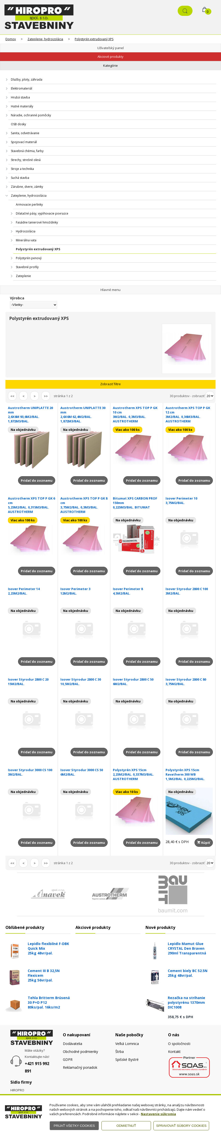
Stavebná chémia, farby (27, 151)
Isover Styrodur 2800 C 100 (189, 591)
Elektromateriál (21, 88)
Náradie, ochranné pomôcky (31, 115)
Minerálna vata (26, 240)
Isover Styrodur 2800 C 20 (31, 681)
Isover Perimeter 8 (136, 591)
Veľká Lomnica (127, 1043)
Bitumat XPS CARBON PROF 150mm (136, 502)
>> (46, 396)
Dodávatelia (72, 1043)
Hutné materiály (22, 106)
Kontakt (174, 1051)
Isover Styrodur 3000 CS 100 (31, 772)
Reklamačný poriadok (80, 1067)
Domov (10, 39)
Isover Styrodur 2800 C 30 (84, 681)
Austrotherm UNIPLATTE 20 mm (31, 414)
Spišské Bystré (127, 1059)
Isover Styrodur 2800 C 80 (189, 681)
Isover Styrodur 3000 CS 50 (84, 772)
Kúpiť (203, 842)
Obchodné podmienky (80, 1051)
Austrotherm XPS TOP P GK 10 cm (136, 414)
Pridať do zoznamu (36, 480)
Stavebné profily (27, 267)
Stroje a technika (22, 169)
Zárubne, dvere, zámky (27, 187)
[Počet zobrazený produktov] (209, 396)
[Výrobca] (33, 305)
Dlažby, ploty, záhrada (26, 79)
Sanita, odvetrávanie (25, 133)
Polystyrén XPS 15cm (136, 774)
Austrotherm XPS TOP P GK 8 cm (84, 505)
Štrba (119, 1051)
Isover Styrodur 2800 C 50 (136, 681)
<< (12, 396)
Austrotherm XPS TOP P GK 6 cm (31, 505)
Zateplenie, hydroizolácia (45, 39)
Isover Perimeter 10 (189, 500)
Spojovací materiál (24, 142)
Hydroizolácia (25, 231)
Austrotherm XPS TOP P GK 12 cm (189, 414)
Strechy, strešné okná (26, 160)
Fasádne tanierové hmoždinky (37, 222)
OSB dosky (18, 124)
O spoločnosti (179, 1043)
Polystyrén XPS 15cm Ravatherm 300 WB (189, 774)
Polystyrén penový (29, 258)
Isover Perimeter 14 (31, 591)
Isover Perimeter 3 (84, 591)
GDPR (68, 1059)
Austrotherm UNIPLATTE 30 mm (84, 414)
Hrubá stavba (20, 97)
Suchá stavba (20, 178)
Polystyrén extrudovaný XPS (94, 39)
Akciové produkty (110, 56)
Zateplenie (23, 276)
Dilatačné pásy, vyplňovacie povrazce (42, 213)
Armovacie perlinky (29, 204)
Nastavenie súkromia (158, 1114)
